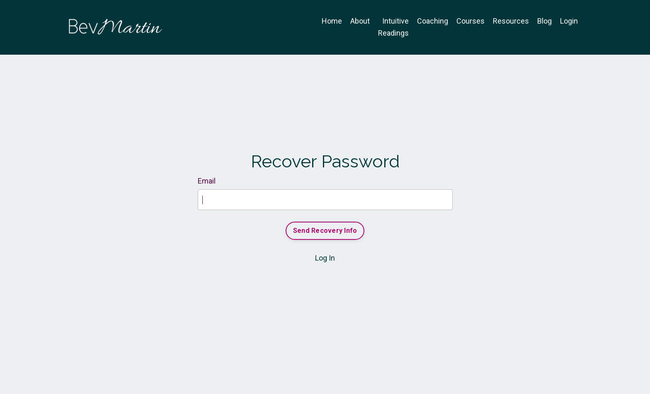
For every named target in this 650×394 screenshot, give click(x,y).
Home (332, 21)
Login (569, 21)
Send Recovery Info (325, 230)
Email (207, 180)
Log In (325, 258)
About (360, 21)
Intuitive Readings (393, 27)
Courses (470, 21)
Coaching (432, 21)
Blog (544, 21)
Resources (511, 21)
